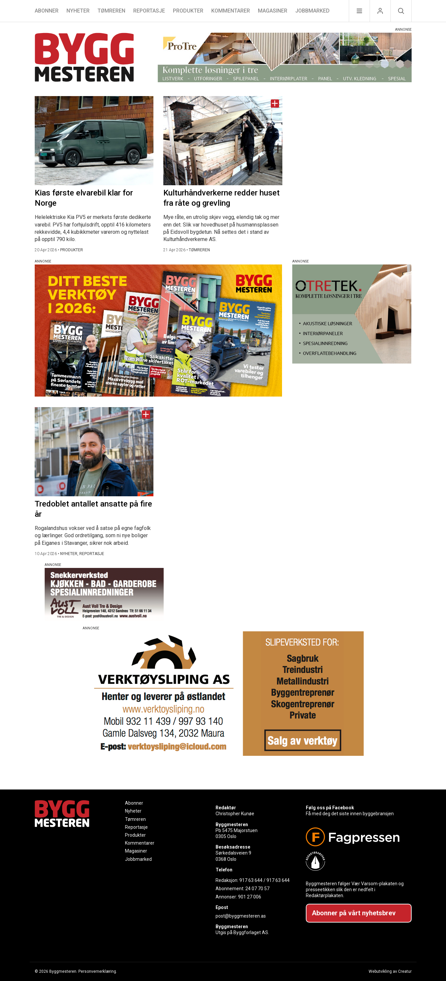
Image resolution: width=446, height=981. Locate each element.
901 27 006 (249, 896)
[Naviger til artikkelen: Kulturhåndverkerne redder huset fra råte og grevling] (222, 140)
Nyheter (78, 11)
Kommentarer (230, 11)
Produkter (188, 11)
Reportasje (149, 11)
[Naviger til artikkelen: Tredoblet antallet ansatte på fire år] (94, 451)
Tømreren (111, 11)
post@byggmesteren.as (241, 916)
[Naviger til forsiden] (84, 58)
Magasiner (272, 11)
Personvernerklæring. (97, 971)
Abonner (47, 11)
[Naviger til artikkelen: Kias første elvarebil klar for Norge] (94, 140)
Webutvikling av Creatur (390, 971)
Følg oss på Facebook (330, 807)
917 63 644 (251, 880)
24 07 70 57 (257, 888)
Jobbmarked (312, 11)
